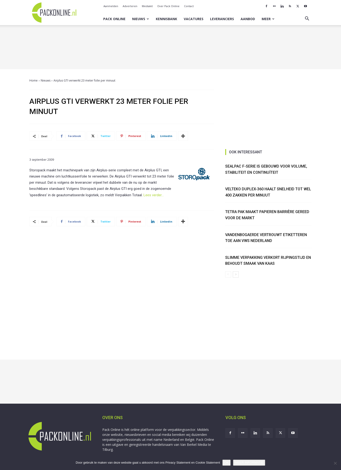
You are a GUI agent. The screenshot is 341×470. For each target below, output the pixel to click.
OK (226, 462)
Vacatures (193, 19)
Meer (268, 19)
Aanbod (248, 19)
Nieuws (140, 19)
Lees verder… (154, 195)
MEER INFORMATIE (249, 462)
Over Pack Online (168, 6)
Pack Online (114, 19)
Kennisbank (166, 19)
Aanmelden (110, 6)
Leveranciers (222, 19)
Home (33, 80)
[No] (335, 463)
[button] (307, 19)
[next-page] (236, 274)
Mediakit (147, 6)
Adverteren (130, 6)
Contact (189, 6)
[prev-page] (228, 274)
